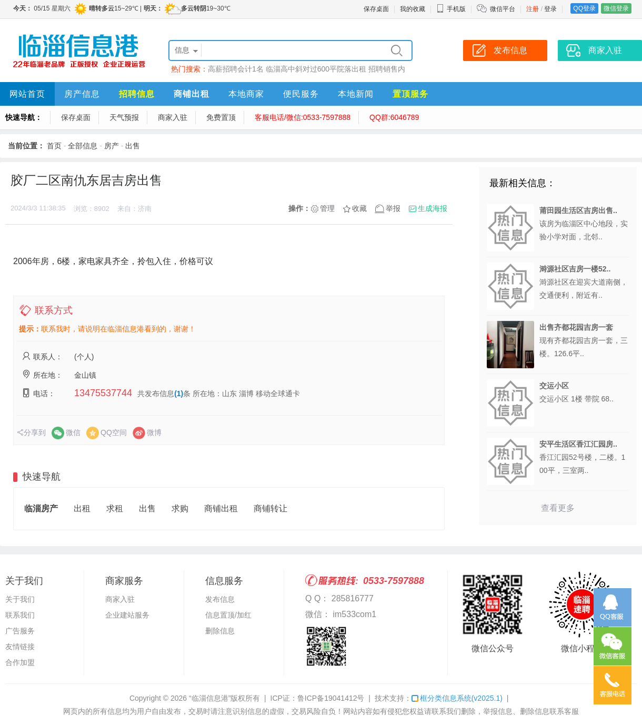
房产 (111, 146)
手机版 (451, 9)
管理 (327, 208)
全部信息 (82, 146)
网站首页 (27, 93)
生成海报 (432, 208)
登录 (550, 9)
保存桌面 (376, 9)
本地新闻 (356, 93)
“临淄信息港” (209, 698)
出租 (82, 508)
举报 (393, 208)
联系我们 (20, 615)
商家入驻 (172, 117)
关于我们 (20, 599)
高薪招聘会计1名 (236, 69)
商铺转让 (270, 508)
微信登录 (616, 8)
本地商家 (246, 93)
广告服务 (20, 631)
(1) (178, 393)
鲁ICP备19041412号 (331, 698)
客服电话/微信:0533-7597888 (302, 117)
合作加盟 (20, 662)
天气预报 (124, 117)
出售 (132, 146)
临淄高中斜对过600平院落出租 (316, 69)
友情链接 (20, 646)
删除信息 (220, 631)
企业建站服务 (127, 615)
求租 (114, 508)
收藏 (359, 208)
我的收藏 (412, 9)
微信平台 (502, 9)
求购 (180, 508)
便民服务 (301, 93)
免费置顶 (221, 117)
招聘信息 (137, 93)
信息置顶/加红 (228, 615)
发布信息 (220, 599)
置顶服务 (410, 93)
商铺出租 (191, 93)
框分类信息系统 (457, 698)
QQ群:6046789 (394, 117)
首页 (54, 146)
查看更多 (558, 507)
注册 (532, 9)
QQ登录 (584, 8)
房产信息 (82, 93)
